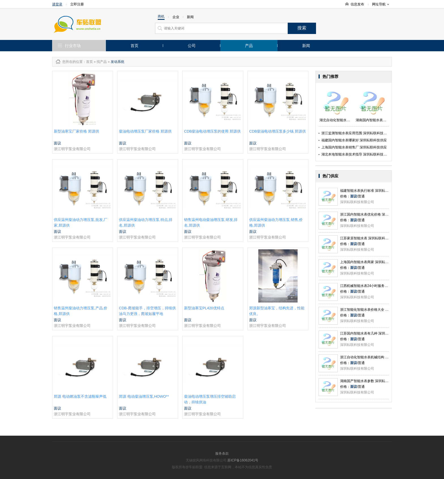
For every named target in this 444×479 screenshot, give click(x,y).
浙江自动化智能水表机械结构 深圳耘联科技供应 (376, 357)
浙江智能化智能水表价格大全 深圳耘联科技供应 (376, 310)
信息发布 (357, 4)
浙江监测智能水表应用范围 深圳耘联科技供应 (355, 133)
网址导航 (380, 4)
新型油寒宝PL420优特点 (204, 308)
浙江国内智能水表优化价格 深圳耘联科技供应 (374, 214)
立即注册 (77, 4)
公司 (192, 45)
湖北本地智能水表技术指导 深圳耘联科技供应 (355, 154)
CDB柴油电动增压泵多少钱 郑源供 (277, 131)
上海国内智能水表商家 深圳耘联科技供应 (371, 262)
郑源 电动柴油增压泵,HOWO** (144, 396)
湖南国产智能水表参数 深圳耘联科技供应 (371, 381)
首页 (134, 45)
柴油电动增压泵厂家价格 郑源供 (145, 131)
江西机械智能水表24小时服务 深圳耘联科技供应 (376, 286)
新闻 (306, 45)
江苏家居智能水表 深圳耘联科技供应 (367, 238)
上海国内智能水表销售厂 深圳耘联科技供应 (354, 147)
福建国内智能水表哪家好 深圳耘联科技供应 (354, 140)
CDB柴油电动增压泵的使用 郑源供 (212, 131)
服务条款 (222, 453)
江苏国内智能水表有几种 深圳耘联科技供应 (372, 333)
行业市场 (73, 45)
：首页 (88, 62)
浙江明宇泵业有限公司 (72, 149)
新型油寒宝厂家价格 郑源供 (76, 131)
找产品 (102, 62)
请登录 (57, 4)
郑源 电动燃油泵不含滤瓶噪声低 (80, 396)
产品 (249, 45)
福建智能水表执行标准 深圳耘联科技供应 (371, 191)
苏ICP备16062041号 (242, 460)
